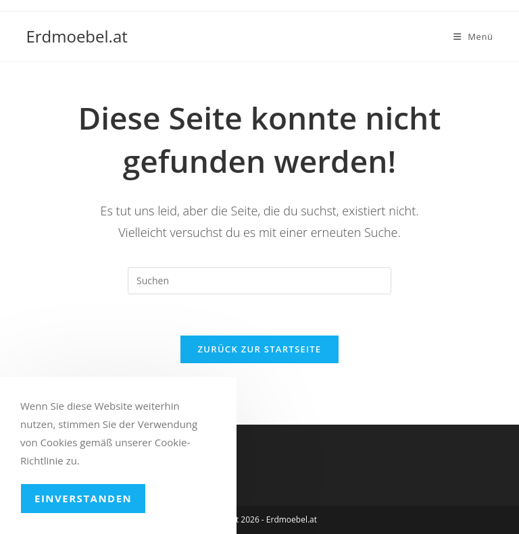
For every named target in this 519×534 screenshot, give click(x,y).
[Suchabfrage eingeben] (259, 280)
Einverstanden (83, 498)
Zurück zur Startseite (260, 349)
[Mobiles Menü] (473, 36)
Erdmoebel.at (76, 36)
